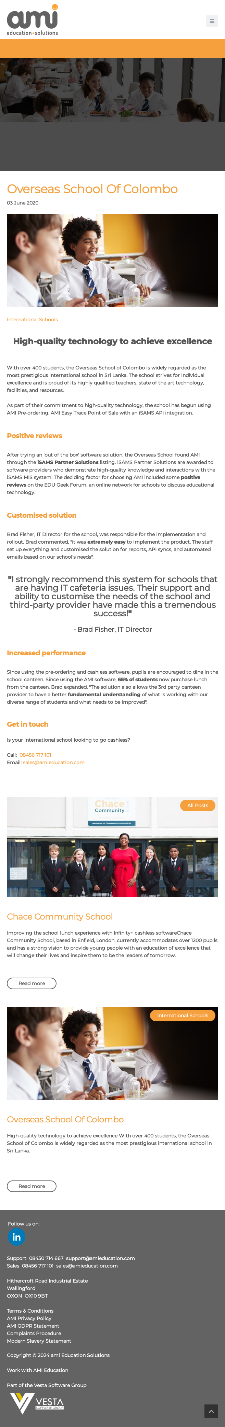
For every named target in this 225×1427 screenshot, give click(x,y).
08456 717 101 (35, 755)
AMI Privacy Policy (29, 1318)
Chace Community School (60, 917)
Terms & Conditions (30, 1311)
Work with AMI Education (37, 1370)
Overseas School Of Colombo (65, 1119)
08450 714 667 (46, 1258)
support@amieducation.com (100, 1258)
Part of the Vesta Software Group (46, 1385)
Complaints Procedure (34, 1333)
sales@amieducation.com (54, 762)
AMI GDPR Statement (33, 1326)
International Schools (32, 320)
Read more (31, 983)
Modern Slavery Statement (39, 1341)
